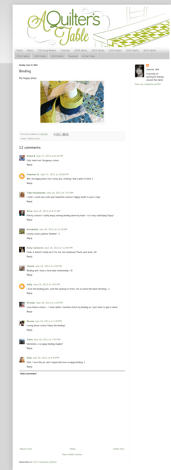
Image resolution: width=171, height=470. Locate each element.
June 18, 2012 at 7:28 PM (48, 321)
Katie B (31, 156)
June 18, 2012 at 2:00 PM (48, 266)
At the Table (88, 56)
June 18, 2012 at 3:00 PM (49, 302)
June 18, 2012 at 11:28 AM (53, 229)
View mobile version (72, 454)
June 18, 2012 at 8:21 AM (46, 211)
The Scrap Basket (47, 50)
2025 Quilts (98, 50)
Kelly (29, 284)
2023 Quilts (132, 50)
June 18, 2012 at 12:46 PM (58, 247)
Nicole (30, 321)
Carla (30, 339)
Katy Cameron (35, 247)
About (30, 50)
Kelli (29, 357)
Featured (72, 56)
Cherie (30, 266)
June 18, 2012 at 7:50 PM (47, 339)
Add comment (28, 373)
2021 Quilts (23, 56)
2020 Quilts (40, 56)
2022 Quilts (149, 50)
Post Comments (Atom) (45, 462)
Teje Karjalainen (36, 192)
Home (19, 50)
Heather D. (33, 174)
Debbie (33, 134)
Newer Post (26, 448)
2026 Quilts (80, 50)
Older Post (118, 448)
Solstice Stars (33, 138)
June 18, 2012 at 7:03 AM (60, 192)
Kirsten (31, 302)
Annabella (32, 229)
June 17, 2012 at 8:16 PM (49, 156)
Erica (29, 211)
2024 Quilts (115, 50)
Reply (29, 164)
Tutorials (65, 50)
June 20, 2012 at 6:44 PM (46, 357)
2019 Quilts (57, 56)
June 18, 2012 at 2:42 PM (46, 284)
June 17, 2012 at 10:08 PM (54, 174)
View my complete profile (148, 84)
